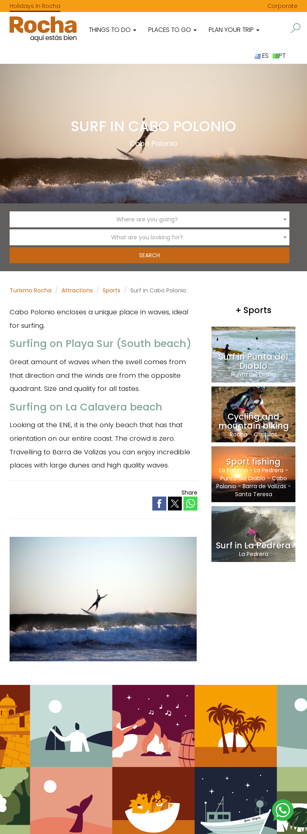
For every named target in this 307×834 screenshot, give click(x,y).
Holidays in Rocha (35, 6)
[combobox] (149, 219)
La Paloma (233, 470)
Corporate (282, 6)
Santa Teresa (253, 494)
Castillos (265, 434)
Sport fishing (253, 461)
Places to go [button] (172, 30)
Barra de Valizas (264, 486)
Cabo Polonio (153, 143)
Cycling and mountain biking (253, 421)
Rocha (238, 434)
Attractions (77, 290)
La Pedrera (268, 470)
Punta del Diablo (253, 375)
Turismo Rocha (31, 290)
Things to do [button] (112, 30)
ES (262, 55)
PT (279, 55)
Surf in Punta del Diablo (253, 361)
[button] (296, 28)
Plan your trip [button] (234, 30)
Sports (111, 290)
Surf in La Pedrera (253, 545)
